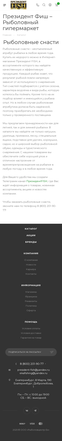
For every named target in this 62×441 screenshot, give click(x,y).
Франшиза (31, 296)
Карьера (31, 269)
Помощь (31, 321)
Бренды (31, 242)
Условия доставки (31, 333)
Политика (31, 305)
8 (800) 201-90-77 (32, 364)
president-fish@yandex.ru (33, 369)
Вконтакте (26, 410)
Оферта (31, 310)
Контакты (31, 274)
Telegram (35, 410)
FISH (44, 181)
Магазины (31, 292)
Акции (31, 235)
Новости (31, 264)
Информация (31, 285)
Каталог (31, 228)
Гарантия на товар (31, 337)
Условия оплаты (31, 328)
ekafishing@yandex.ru (33, 373)
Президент (33, 181)
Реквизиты (31, 301)
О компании (31, 260)
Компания (31, 253)
